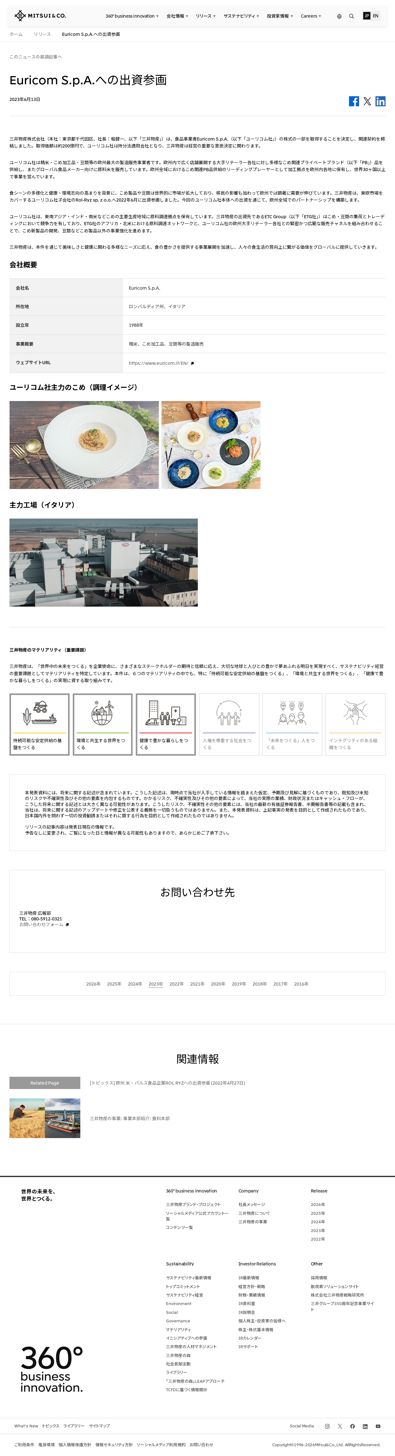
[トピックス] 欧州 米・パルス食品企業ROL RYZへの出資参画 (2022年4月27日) (167, 1083)
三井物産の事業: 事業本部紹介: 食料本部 (130, 1118)
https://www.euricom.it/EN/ (158, 363)
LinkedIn (380, 101)
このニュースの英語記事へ (35, 56)
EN (375, 15)
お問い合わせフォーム (41, 924)
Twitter (367, 101)
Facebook (354, 101)
